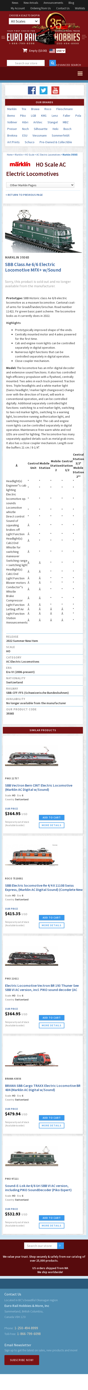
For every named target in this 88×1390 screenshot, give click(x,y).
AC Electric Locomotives (48, 154)
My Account (18, 8)
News (15, 3)
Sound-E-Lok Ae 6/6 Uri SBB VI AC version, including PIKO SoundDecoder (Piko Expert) (38, 1187)
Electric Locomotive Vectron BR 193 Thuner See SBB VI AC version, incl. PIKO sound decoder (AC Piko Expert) (42, 989)
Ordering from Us (40, 8)
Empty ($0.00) (38, 51)
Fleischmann (64, 109)
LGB (33, 116)
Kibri (25, 122)
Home (10, 154)
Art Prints (13, 142)
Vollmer (12, 122)
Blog (71, 3)
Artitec (37, 122)
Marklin (12, 109)
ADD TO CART (52, 817)
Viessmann (40, 135)
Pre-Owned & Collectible (56, 142)
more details (51, 825)
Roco (47, 109)
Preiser (12, 129)
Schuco (29, 142)
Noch (25, 129)
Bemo (11, 116)
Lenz (55, 116)
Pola (78, 116)
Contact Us (62, 8)
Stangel (53, 122)
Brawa (35, 109)
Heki (55, 129)
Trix (24, 109)
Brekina (12, 135)
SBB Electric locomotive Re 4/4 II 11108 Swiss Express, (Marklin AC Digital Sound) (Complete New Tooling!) (44, 889)
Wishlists (80, 8)
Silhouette (41, 129)
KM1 (44, 116)
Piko (23, 116)
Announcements (53, 3)
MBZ (66, 122)
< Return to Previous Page (24, 194)
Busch (67, 129)
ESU (24, 135)
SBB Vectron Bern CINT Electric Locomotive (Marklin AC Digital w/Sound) (38, 787)
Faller (66, 116)
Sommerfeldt (60, 135)
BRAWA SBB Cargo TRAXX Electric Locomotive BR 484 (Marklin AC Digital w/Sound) (42, 1087)
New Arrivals (31, 3)
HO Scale (29, 154)
